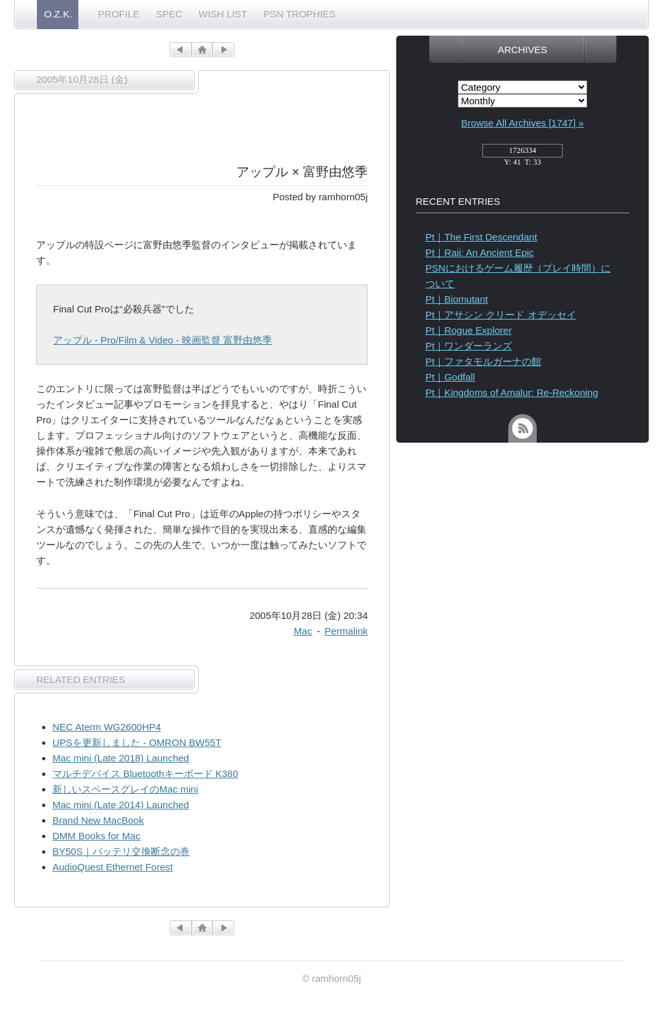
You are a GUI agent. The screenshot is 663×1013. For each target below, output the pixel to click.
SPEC (169, 13)
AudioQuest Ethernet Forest (112, 866)
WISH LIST (223, 13)
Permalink (346, 630)
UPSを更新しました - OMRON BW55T (136, 742)
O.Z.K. (58, 13)
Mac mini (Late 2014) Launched (120, 804)
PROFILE (118, 13)
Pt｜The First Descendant (481, 236)
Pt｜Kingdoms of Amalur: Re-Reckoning (511, 392)
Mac (303, 630)
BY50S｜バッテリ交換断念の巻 (121, 851)
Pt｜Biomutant (456, 299)
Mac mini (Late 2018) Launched (120, 757)
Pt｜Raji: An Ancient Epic (479, 252)
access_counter (522, 154)
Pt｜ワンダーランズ (468, 345)
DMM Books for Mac (96, 835)
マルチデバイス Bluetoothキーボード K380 (145, 773)
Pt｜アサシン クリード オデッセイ (500, 314)
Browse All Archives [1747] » (522, 122)
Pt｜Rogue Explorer (468, 330)
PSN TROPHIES (299, 13)
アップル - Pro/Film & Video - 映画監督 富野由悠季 (162, 339)
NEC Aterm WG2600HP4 (106, 726)
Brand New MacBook (98, 820)
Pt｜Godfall (450, 376)
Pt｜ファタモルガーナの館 (483, 361)
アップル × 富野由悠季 (302, 172)
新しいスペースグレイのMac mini (125, 789)
